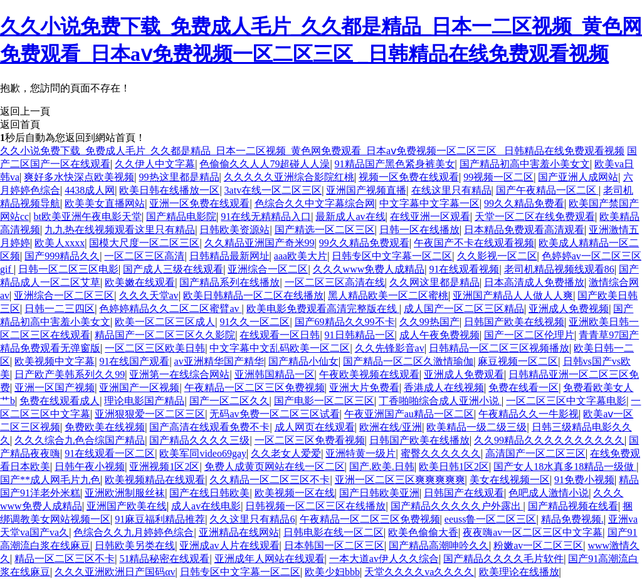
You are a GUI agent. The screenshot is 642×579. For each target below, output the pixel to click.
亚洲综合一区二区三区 (64, 295)
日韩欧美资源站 (234, 229)
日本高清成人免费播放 (534, 282)
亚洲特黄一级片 (360, 453)
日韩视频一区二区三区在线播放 (315, 506)
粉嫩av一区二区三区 (538, 545)
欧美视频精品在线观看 (155, 479)
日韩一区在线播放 (419, 229)
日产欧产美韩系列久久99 (69, 374)
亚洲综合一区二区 (268, 269)
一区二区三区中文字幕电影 (566, 400)
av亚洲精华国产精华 (219, 361)
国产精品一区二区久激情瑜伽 (408, 361)
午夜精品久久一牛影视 (528, 414)
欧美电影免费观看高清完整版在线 (322, 308)
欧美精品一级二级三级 (476, 427)
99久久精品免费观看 (364, 242)
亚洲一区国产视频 (54, 387)
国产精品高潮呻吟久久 (439, 545)
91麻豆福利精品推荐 (160, 519)
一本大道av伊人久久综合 (384, 558)
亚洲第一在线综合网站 (179, 374)
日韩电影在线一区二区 (333, 532)
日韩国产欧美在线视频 (514, 321)
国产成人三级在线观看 (173, 269)
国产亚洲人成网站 (578, 177)
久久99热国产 (429, 321)
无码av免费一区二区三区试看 (274, 414)
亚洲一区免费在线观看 (199, 203)
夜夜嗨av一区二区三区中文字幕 (533, 532)
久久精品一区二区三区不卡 (269, 479)
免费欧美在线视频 (105, 427)
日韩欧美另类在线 (135, 545)
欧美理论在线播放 (519, 571)
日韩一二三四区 (59, 308)
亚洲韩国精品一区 (274, 374)
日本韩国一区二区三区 (334, 545)
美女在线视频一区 (510, 479)
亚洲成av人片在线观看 (229, 545)
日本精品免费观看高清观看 (524, 229)
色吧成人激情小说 (548, 493)
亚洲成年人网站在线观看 (269, 558)
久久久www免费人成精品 (369, 269)
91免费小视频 (584, 479)
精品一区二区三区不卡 (64, 558)
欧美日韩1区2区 (454, 466)
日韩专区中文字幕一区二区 (392, 256)
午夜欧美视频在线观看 (369, 374)
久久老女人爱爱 (286, 453)
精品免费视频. (572, 519)
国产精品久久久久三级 (199, 440)
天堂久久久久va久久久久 (419, 571)
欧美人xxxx (59, 242)
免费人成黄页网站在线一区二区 (274, 466)
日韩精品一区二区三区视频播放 (499, 348)
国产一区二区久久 (229, 400)
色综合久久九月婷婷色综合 (133, 532)
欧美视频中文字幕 (54, 361)
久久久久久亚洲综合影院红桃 (289, 177)
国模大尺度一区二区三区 (144, 242)
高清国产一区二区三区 (535, 453)
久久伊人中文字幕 (155, 164)
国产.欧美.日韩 (381, 466)
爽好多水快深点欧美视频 (79, 177)
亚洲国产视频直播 (366, 190)
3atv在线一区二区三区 (273, 190)
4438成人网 (90, 190)
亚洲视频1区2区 (164, 466)
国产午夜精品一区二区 (547, 190)
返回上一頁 (25, 111)
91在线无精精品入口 (266, 216)
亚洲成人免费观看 (464, 374)
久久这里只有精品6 (252, 519)
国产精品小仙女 (303, 361)
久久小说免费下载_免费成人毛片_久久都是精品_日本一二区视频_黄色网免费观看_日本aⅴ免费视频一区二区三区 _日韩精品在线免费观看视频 (312, 150)
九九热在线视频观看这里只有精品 (120, 229)
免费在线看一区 (523, 387)
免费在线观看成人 (59, 400)
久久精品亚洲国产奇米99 (259, 242)
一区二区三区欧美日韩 (155, 348)
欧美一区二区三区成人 (165, 321)
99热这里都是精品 (179, 177)
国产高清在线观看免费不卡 (209, 427)
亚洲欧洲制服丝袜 (125, 493)
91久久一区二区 (254, 321)
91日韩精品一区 (360, 335)
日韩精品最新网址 (229, 256)
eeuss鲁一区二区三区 (491, 519)
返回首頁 (20, 124)
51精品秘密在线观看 (164, 558)
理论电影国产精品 (144, 400)
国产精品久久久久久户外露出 (457, 506)
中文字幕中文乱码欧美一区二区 (279, 348)
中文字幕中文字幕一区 (429, 203)
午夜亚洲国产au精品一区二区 (409, 414)
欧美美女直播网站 (105, 203)
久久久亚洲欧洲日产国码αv (115, 571)
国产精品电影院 (181, 216)
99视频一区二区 (498, 177)
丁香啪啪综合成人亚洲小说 (440, 400)
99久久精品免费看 (524, 203)
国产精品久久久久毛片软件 (503, 558)
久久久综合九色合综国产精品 (79, 440)
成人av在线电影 (206, 506)
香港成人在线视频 (444, 387)
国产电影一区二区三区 (324, 400)
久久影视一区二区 (497, 256)
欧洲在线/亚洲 (390, 427)
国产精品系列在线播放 (229, 282)
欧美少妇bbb (332, 571)
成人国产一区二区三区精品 (464, 308)
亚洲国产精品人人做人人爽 (513, 295)
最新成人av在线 (350, 216)
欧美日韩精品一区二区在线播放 (253, 295)
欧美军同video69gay (202, 453)
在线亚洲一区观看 (430, 216)
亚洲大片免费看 (364, 387)
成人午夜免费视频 (439, 335)
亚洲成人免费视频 (569, 308)
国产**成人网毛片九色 (50, 479)
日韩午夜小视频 (90, 466)
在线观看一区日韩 (279, 335)
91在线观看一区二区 (110, 453)
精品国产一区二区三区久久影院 (165, 335)
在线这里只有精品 (451, 190)
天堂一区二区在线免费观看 (535, 216)
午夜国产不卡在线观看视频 (474, 242)
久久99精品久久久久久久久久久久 (549, 440)
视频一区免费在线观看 (409, 177)
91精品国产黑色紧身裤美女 (395, 164)
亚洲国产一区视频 (139, 387)
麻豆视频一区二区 (518, 361)
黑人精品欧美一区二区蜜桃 (388, 295)
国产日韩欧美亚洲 (379, 493)
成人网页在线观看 (315, 427)
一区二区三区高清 (144, 256)
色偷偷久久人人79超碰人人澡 (264, 164)
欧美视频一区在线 (295, 493)
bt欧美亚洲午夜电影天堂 (87, 216)
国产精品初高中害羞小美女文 (525, 164)
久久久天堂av (149, 295)
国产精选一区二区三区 (325, 229)
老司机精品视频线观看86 (559, 269)
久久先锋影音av (389, 348)
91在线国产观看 (134, 361)
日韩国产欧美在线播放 (419, 440)
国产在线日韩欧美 (209, 493)
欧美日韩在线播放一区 (169, 190)
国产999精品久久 (62, 256)
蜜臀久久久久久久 (441, 453)
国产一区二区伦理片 (529, 335)
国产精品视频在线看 (573, 506)
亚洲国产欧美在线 (127, 506)
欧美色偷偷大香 (423, 532)
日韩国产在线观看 (464, 493)
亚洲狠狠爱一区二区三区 (150, 414)
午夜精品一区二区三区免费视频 (254, 387)
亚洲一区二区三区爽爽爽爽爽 (400, 479)
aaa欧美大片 (300, 256)
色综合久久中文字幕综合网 (315, 203)
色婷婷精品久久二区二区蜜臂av (170, 308)
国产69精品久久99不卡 (345, 321)
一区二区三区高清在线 (335, 282)
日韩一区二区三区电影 (68, 269)
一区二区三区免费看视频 (310, 440)
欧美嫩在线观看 (140, 282)
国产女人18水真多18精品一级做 (564, 466)
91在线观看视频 (464, 269)
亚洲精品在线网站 (239, 532)
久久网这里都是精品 (434, 282)
